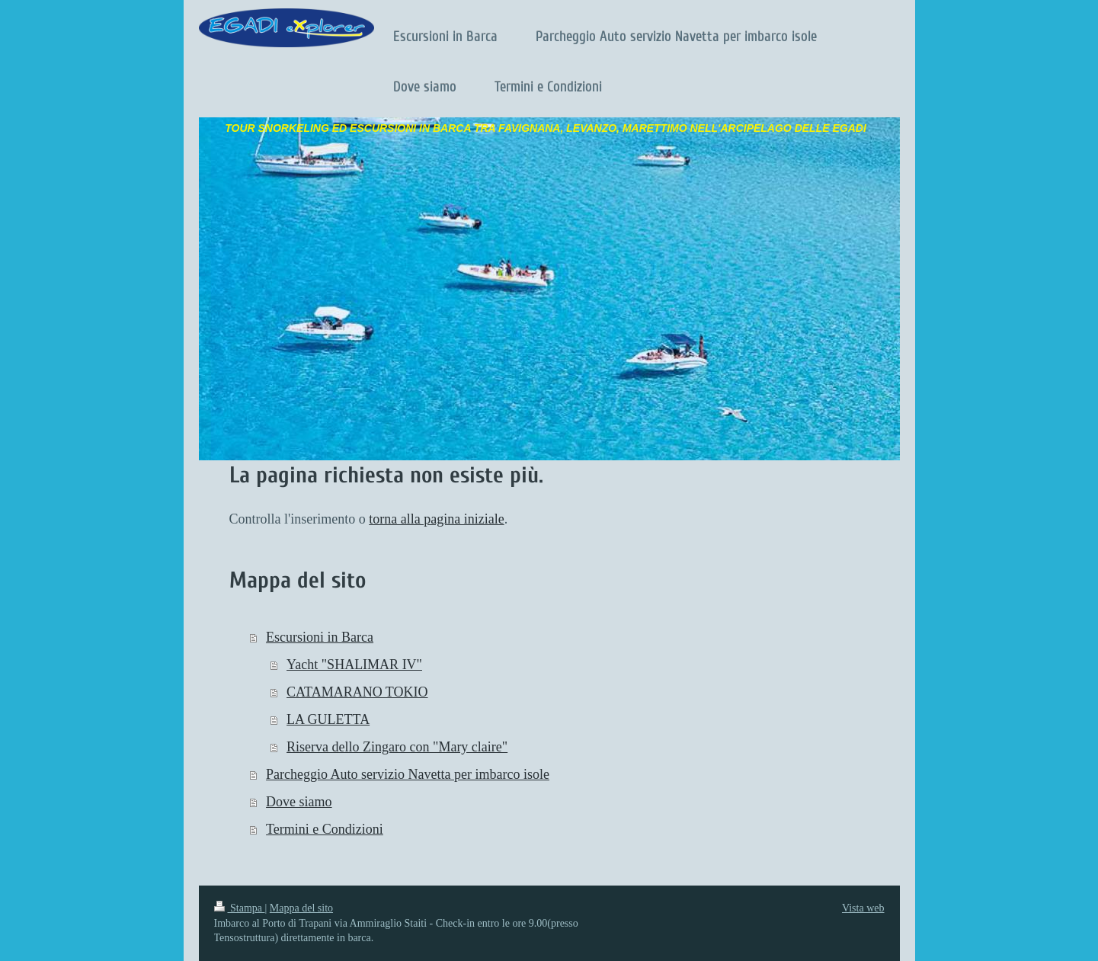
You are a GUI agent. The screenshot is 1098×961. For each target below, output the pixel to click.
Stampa (239, 908)
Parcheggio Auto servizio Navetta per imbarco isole (407, 774)
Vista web (863, 908)
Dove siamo (298, 801)
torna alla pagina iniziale (436, 519)
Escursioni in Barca (319, 637)
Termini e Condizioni (324, 829)
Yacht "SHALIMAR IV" (354, 664)
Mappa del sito (301, 908)
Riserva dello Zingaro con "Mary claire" (397, 746)
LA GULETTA (328, 719)
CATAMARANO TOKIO (357, 692)
